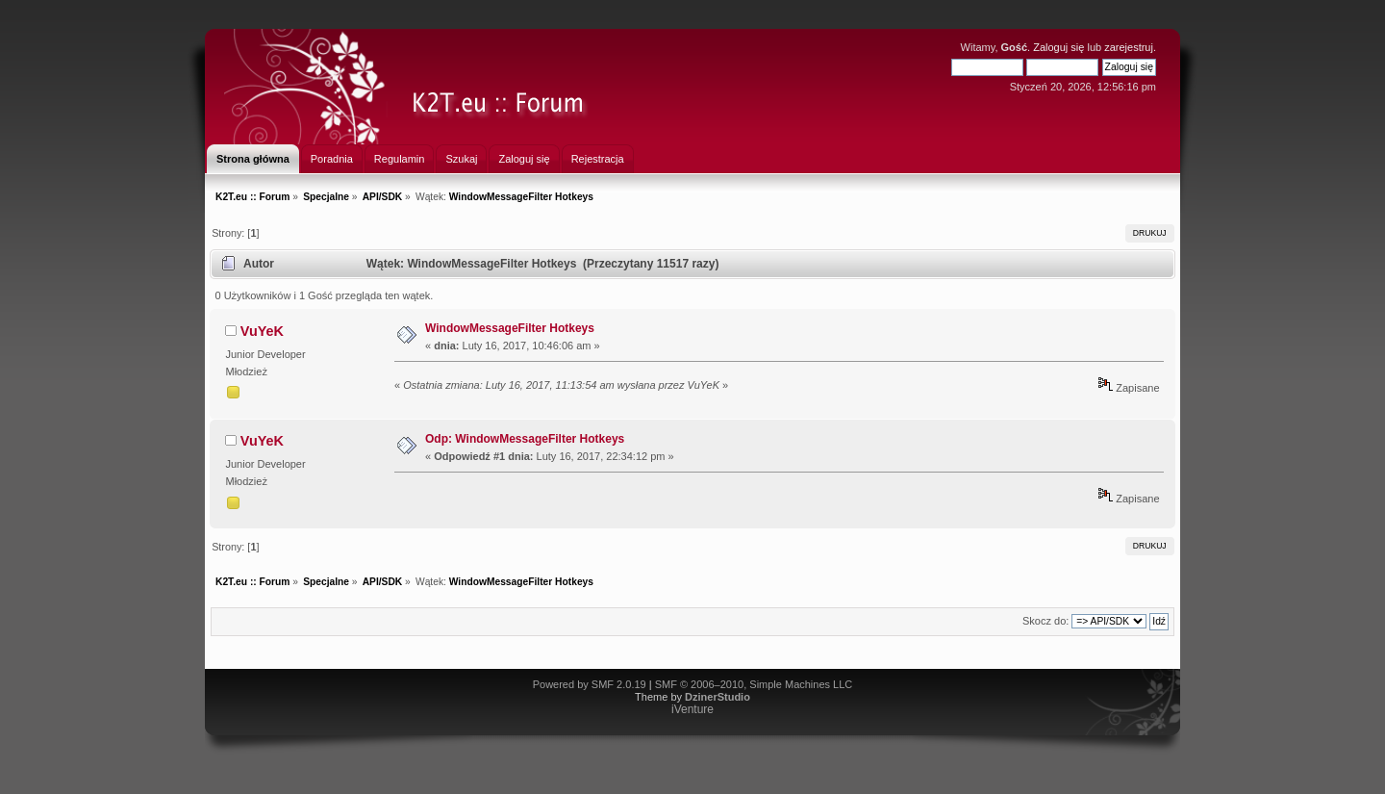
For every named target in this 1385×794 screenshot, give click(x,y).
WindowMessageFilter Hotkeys (509, 328)
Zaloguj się (1058, 47)
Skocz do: (1045, 621)
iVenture (692, 709)
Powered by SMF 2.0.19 (589, 684)
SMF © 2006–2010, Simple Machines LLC (754, 684)
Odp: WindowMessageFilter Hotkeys (524, 439)
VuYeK (262, 331)
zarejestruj (1128, 47)
